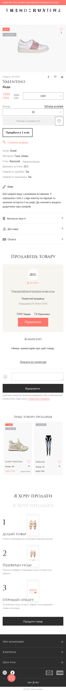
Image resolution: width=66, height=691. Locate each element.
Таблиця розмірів (53, 106)
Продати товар (33, 621)
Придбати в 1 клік (18, 132)
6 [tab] (41, 69)
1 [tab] (14, 69)
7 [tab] (46, 69)
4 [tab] (30, 69)
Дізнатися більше (31, 161)
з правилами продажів (38, 398)
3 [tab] (25, 69)
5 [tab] (35, 69)
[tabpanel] (33, 46)
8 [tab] (51, 69)
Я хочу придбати (33, 506)
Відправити (32, 388)
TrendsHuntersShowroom (33, 291)
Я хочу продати (33, 496)
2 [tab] (20, 69)
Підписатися (33, 322)
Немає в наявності (28, 121)
